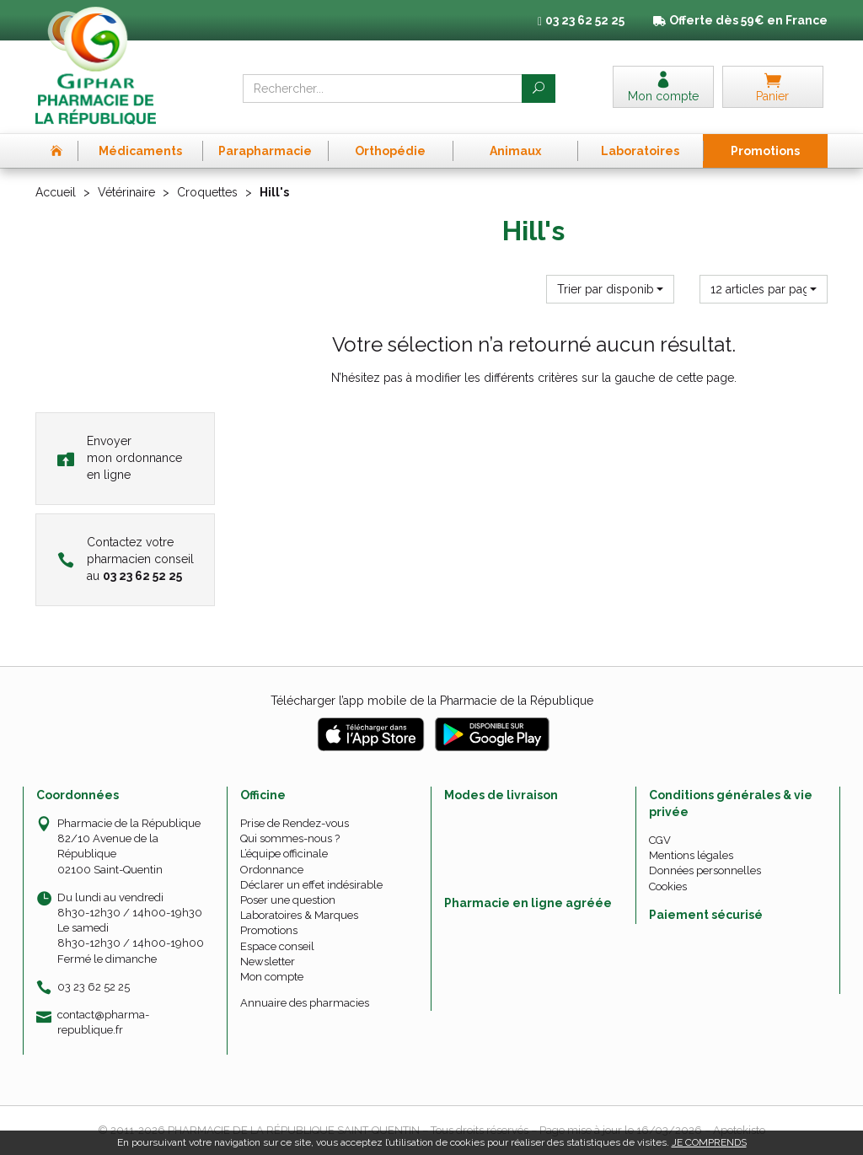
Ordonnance (271, 869)
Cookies (668, 886)
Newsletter (267, 961)
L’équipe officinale (284, 853)
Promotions (268, 930)
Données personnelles (705, 870)
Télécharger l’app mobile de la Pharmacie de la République (432, 700)
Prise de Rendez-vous (294, 823)
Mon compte (271, 976)
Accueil (55, 192)
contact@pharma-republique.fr (103, 1021)
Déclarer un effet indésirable (311, 884)
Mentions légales (691, 855)
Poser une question (287, 900)
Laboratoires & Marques (299, 915)
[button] (610, 289)
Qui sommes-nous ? (290, 838)
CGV (660, 840)
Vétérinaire (126, 192)
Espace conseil (277, 946)
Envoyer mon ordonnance (119, 457)
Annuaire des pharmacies (304, 1003)
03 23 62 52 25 (93, 986)
